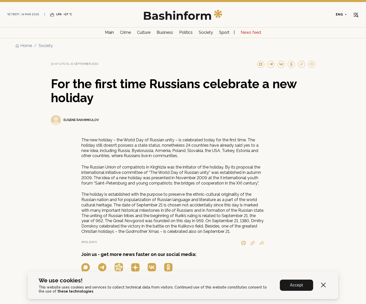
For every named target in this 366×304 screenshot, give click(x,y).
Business (165, 32)
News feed (251, 32)
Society (206, 32)
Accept (296, 285)
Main (109, 32)
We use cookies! (61, 280)
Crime (125, 32)
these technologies (75, 291)
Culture (143, 32)
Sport (224, 32)
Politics (186, 32)
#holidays (89, 242)
